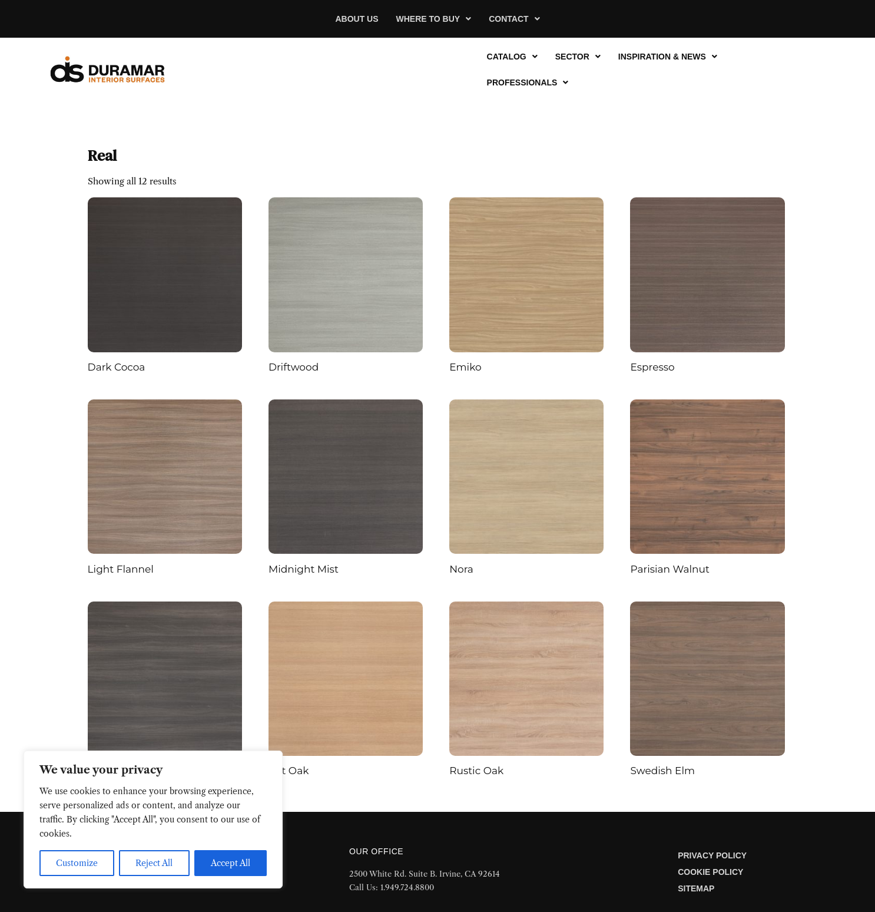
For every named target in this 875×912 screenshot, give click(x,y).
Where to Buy (434, 19)
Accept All (230, 863)
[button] (433, 19)
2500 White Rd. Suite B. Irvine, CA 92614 (424, 873)
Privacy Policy (712, 855)
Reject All (154, 863)
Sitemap (696, 888)
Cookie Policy (710, 872)
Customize (77, 863)
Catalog (512, 56)
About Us (356, 19)
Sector (578, 56)
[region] (153, 819)
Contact (514, 19)
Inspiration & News (667, 56)
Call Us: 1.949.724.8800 (391, 887)
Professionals (528, 82)
